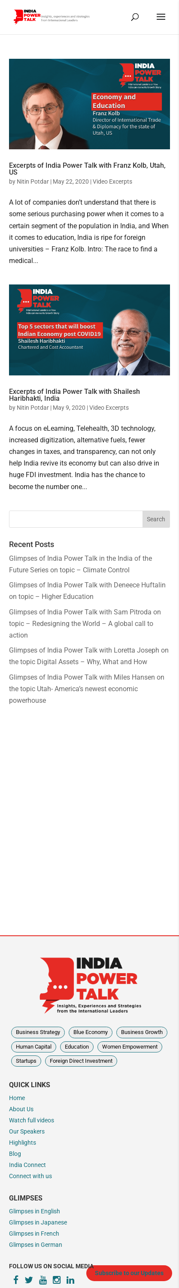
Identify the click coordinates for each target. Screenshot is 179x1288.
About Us (21, 1109)
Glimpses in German (35, 1245)
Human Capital (34, 1046)
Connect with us (30, 1176)
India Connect (27, 1165)
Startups (26, 1061)
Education (77, 1046)
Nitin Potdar (33, 181)
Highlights (22, 1142)
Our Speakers (27, 1131)
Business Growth (142, 1032)
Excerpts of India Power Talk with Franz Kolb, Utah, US (87, 168)
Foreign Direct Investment (81, 1061)
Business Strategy (38, 1032)
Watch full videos (31, 1120)
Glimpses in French (34, 1233)
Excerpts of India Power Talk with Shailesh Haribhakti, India (74, 394)
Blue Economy (90, 1032)
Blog (15, 1154)
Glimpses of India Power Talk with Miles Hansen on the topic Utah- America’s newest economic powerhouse (86, 688)
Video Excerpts (112, 181)
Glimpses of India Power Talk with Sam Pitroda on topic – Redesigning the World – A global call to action (85, 623)
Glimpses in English (34, 1211)
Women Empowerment (130, 1046)
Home (17, 1098)
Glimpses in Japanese (38, 1222)
